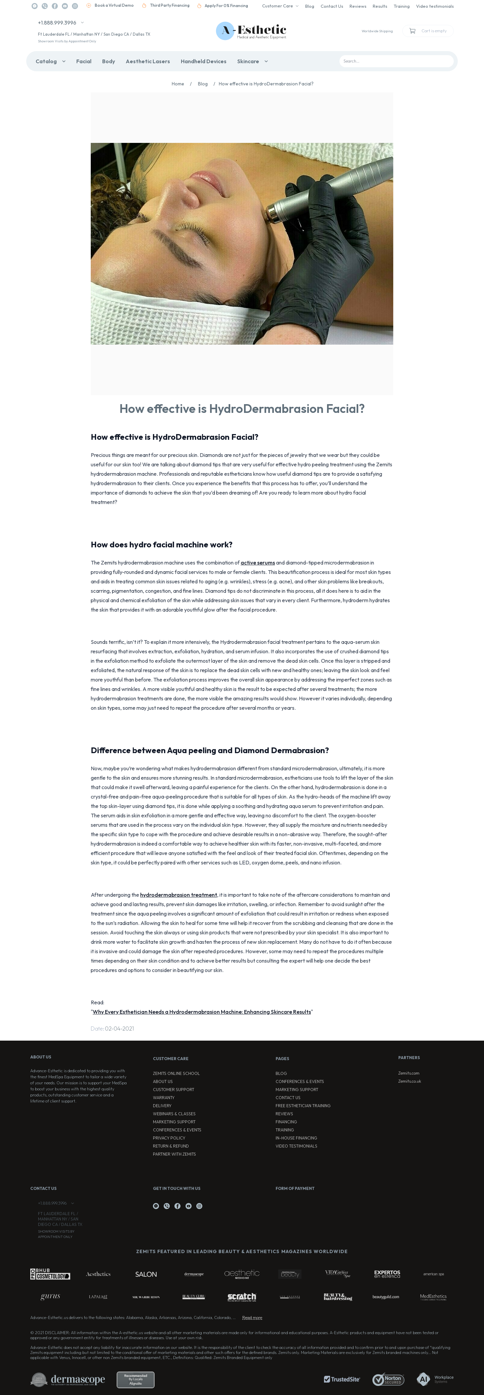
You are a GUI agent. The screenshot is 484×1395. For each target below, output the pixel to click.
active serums (258, 562)
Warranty (163, 1097)
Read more (252, 1317)
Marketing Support (174, 1121)
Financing (286, 1121)
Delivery (162, 1105)
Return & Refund (171, 1146)
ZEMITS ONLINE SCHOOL (176, 1073)
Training (402, 6)
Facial (83, 61)
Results (380, 6)
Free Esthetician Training (303, 1105)
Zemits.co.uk (409, 1081)
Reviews (358, 6)
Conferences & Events (177, 1129)
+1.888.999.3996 (57, 22)
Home (183, 84)
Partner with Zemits (174, 1154)
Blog (309, 6)
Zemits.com (408, 1073)
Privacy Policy (169, 1137)
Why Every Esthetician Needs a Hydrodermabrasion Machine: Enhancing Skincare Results (202, 1011)
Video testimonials (435, 6)
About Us (163, 1081)
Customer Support (173, 1089)
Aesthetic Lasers (148, 61)
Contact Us (332, 6)
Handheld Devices (204, 61)
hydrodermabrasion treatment (178, 894)
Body (108, 61)
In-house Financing (296, 1137)
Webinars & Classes (174, 1113)
